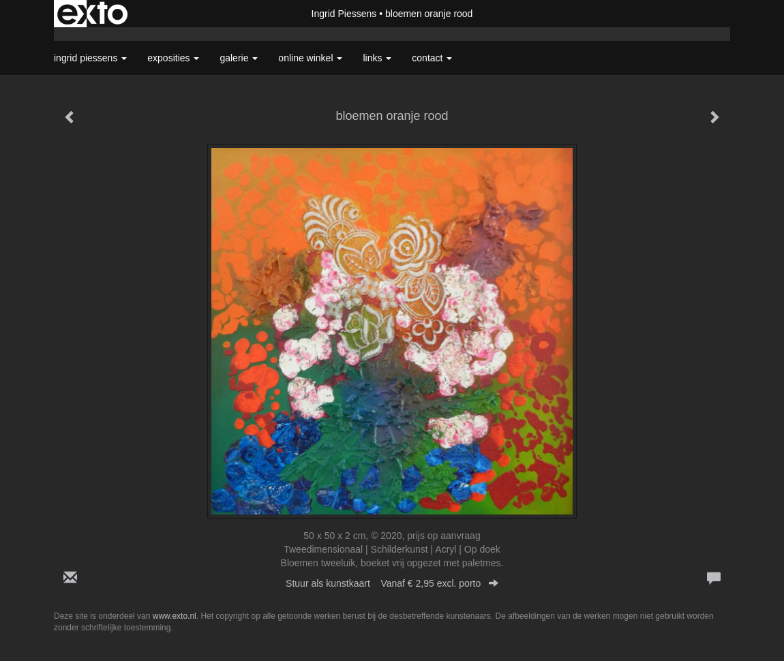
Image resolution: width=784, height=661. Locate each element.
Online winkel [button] (310, 57)
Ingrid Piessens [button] (90, 57)
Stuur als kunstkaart (392, 583)
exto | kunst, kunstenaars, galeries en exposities (92, 13)
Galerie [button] (239, 57)
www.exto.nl (174, 616)
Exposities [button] (173, 57)
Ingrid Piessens (344, 13)
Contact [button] (432, 57)
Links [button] (377, 57)
